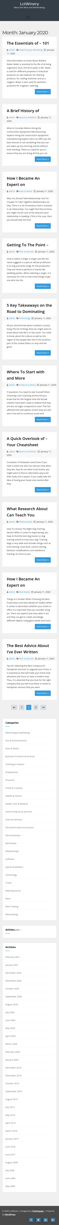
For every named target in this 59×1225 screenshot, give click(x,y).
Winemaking (11, 914)
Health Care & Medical (16, 803)
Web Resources (13, 890)
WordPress (10, 1214)
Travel (8, 882)
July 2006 (9, 1170)
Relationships (25, 521)
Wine (8, 898)
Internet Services (13, 819)
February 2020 (12, 1051)
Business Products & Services (20, 756)
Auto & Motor (25, 191)
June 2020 (10, 1020)
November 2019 (13, 1075)
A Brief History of (23, 110)
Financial (9, 780)
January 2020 (11, 1059)
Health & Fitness (13, 795)
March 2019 (11, 1130)
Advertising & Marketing (30, 49)
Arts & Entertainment (16, 740)
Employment (11, 772)
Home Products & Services (18, 811)
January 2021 (11, 965)
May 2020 (10, 1028)
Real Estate (24, 592)
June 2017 (10, 1154)
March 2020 (11, 1044)
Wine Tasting (11, 906)
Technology (24, 318)
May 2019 (10, 1115)
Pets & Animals (26, 251)
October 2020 (12, 988)
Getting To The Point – (27, 244)
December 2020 (13, 972)
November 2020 (13, 980)
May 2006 (10, 1186)
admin (12, 49)
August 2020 (11, 1004)
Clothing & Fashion (14, 764)
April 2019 (10, 1123)
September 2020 (13, 996)
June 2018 (10, 1146)
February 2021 (12, 957)
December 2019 (13, 1067)
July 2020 (9, 1012)
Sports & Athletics (27, 117)
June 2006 (10, 1178)
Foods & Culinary (27, 384)
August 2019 (11, 1099)
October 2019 (12, 1083)
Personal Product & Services (19, 827)
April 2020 (10, 1036)
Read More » (43, 91)
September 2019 (13, 1091)
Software (9, 859)
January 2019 (11, 1138)
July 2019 (9, 1107)
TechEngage (38, 1211)
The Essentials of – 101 (28, 43)
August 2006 (11, 1162)
